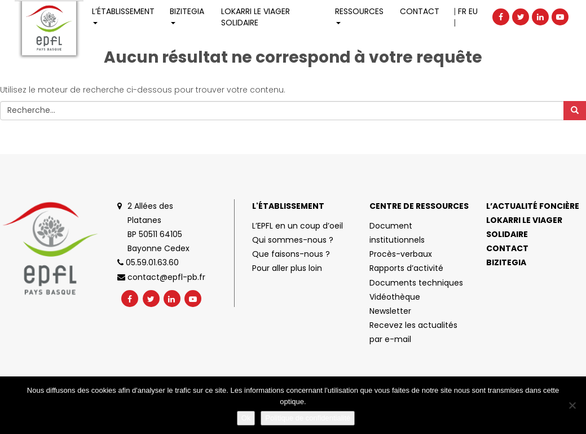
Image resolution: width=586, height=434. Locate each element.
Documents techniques (416, 282)
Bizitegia (187, 15)
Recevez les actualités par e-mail (413, 332)
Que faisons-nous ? (291, 254)
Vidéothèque (394, 297)
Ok (246, 418)
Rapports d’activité (406, 268)
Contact (419, 11)
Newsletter (390, 311)
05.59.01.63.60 (148, 262)
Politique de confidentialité (307, 418)
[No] (572, 405)
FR (462, 11)
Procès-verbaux (400, 254)
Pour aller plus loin (287, 268)
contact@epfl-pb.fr (161, 277)
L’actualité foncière (532, 206)
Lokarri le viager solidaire (524, 227)
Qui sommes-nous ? (292, 240)
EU (473, 11)
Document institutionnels (397, 233)
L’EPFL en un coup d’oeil (297, 225)
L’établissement (123, 15)
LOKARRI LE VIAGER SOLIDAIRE (255, 17)
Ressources (359, 15)
